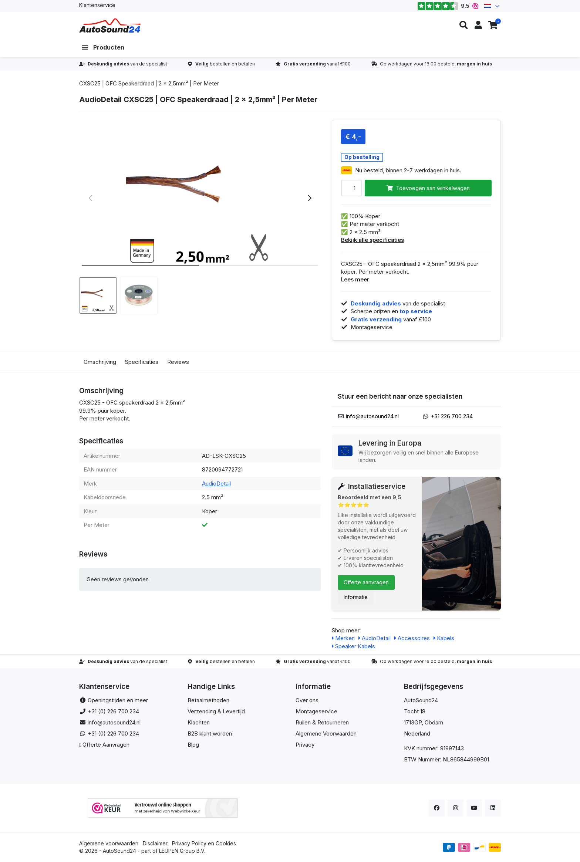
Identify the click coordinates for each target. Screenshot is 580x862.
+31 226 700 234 (452, 416)
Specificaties (141, 361)
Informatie (356, 597)
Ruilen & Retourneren (322, 722)
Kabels (444, 638)
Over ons (307, 700)
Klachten (199, 722)
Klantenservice (97, 5)
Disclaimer (155, 843)
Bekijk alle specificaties (372, 239)
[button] (463, 25)
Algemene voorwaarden (108, 843)
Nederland (417, 733)
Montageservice (316, 711)
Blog (193, 744)
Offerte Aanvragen (105, 744)
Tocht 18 (414, 711)
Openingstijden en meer (118, 700)
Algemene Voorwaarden (326, 733)
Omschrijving (100, 361)
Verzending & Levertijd (216, 711)
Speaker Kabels (353, 646)
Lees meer (355, 279)
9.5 (447, 5)
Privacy (305, 744)
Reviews (178, 361)
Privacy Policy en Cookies (204, 843)
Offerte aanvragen (366, 582)
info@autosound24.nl (372, 416)
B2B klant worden (210, 733)
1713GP (413, 722)
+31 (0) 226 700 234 (113, 711)
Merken (343, 638)
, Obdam (432, 722)
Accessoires (412, 638)
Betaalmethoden (208, 700)
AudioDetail (216, 483)
